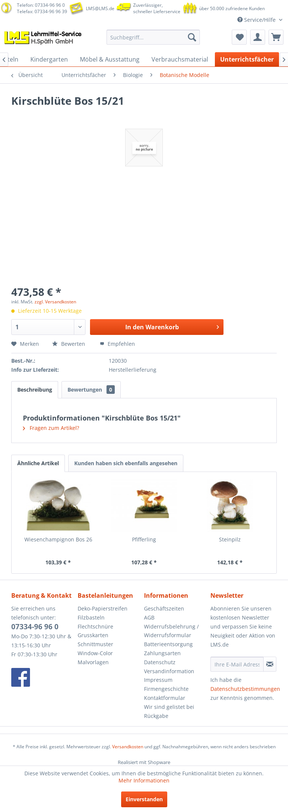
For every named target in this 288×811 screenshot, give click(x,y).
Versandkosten (127, 746)
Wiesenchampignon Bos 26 (58, 539)
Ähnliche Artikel (38, 463)
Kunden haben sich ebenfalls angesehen (125, 463)
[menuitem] (153, 37)
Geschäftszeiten (164, 608)
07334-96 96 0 (34, 627)
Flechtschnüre (95, 626)
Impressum (158, 679)
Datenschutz (160, 662)
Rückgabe (156, 715)
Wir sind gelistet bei (169, 706)
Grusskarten (93, 635)
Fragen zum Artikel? (51, 427)
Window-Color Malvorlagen (95, 658)
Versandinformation (169, 671)
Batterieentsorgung (168, 644)
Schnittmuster (95, 644)
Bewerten (69, 343)
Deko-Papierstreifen (103, 608)
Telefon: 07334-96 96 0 (41, 5)
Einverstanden (144, 799)
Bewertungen (91, 389)
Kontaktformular (164, 697)
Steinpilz (230, 539)
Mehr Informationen (144, 780)
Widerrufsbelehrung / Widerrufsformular (171, 631)
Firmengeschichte (166, 688)
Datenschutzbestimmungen (245, 688)
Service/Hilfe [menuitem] (257, 19)
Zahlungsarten (162, 653)
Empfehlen (117, 343)
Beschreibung (34, 389)
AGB (149, 617)
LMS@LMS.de (100, 8)
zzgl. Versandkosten (55, 301)
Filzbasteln (91, 617)
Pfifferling (144, 539)
